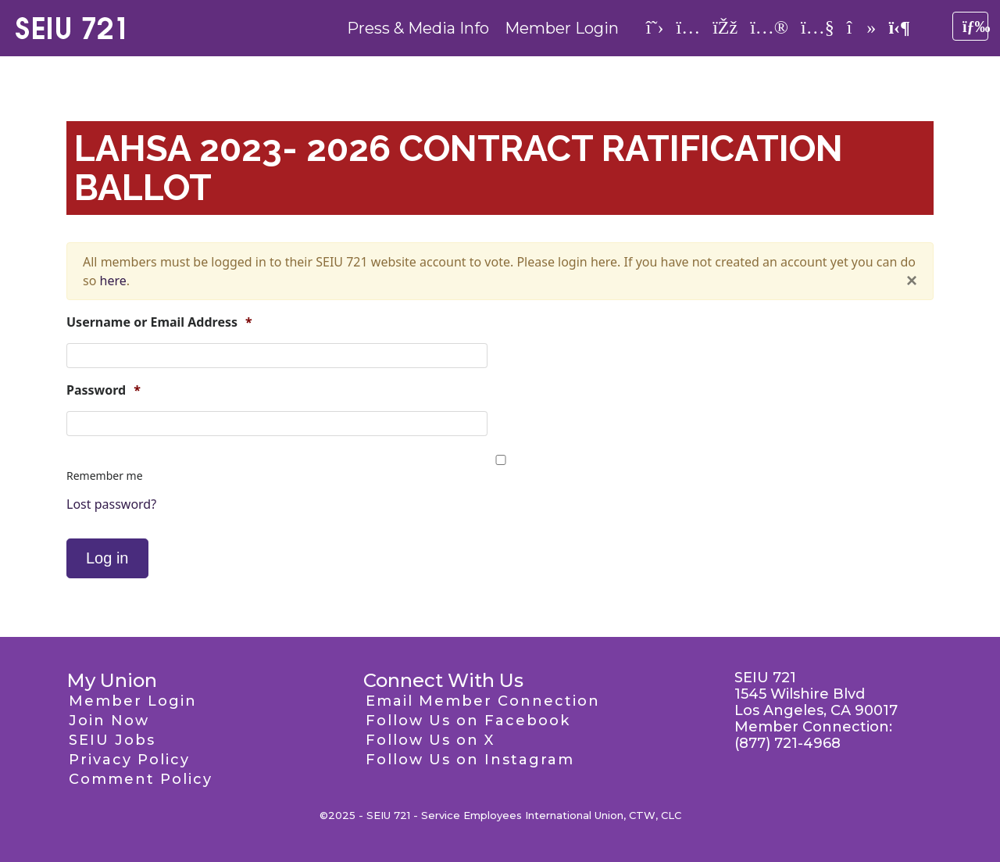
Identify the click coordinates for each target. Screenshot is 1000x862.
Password (103, 390)
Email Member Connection (483, 701)
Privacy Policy (129, 759)
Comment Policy (140, 779)
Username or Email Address (159, 322)
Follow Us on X (430, 740)
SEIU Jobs (112, 740)
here (113, 280)
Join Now (109, 720)
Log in (107, 558)
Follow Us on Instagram (470, 759)
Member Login (562, 28)
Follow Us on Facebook (468, 720)
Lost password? (111, 504)
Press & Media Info (418, 28)
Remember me (104, 475)
